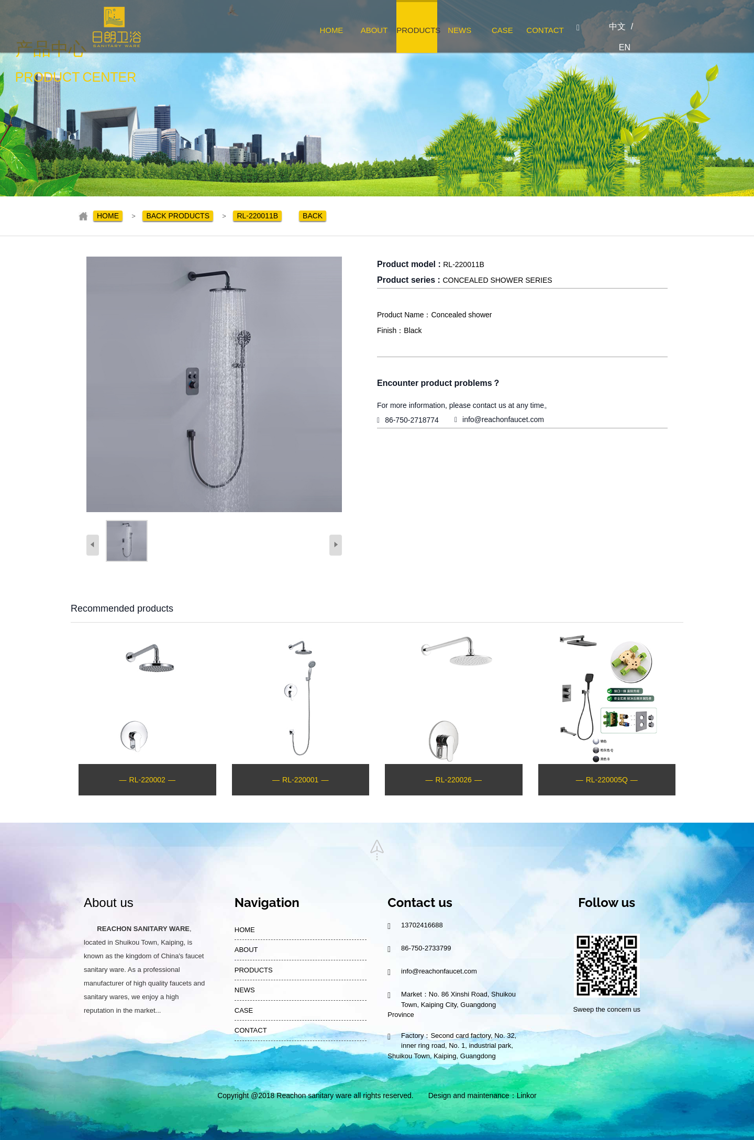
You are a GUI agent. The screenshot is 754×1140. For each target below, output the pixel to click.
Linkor (527, 1095)
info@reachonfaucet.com (503, 419)
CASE (502, 30)
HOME (331, 30)
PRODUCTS (416, 30)
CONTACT (544, 30)
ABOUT (374, 30)
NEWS (459, 30)
